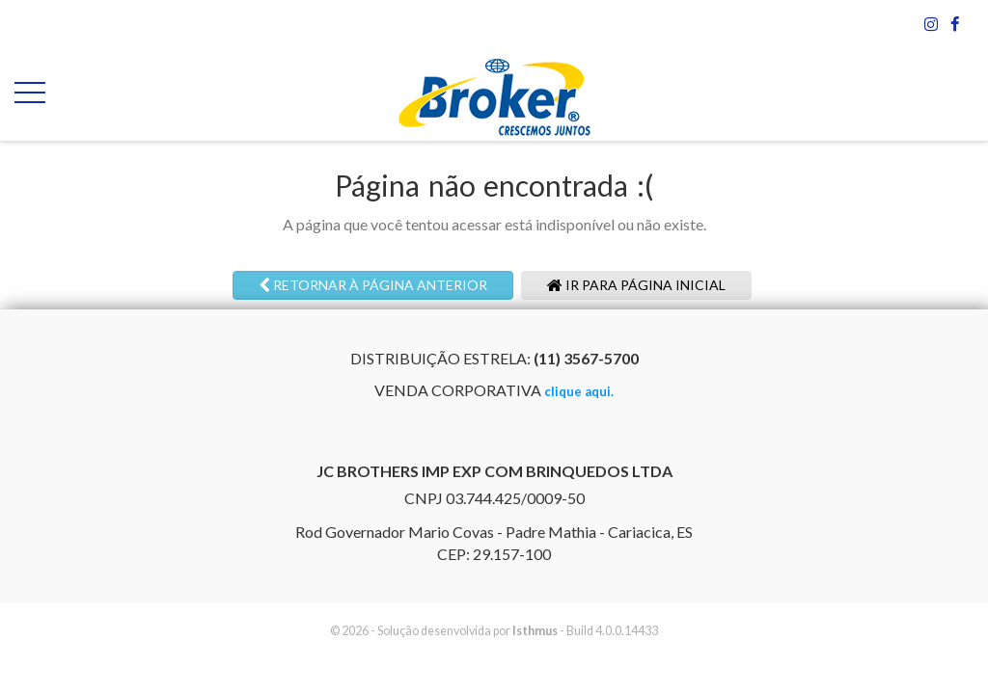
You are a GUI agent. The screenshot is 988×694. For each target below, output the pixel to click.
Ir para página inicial (636, 285)
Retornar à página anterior (373, 285)
